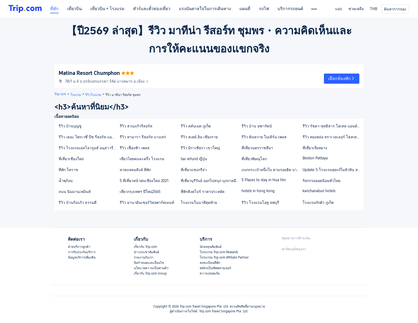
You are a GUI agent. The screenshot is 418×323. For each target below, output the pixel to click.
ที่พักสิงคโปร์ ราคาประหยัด (202, 191)
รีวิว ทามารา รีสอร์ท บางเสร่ (143, 137)
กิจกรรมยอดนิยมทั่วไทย (321, 181)
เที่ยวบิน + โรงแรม (107, 8)
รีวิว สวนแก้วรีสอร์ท (136, 126)
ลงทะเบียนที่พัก (210, 263)
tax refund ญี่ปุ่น (194, 159)
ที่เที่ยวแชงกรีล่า (194, 170)
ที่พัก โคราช (68, 170)
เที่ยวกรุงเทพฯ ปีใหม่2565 (140, 191)
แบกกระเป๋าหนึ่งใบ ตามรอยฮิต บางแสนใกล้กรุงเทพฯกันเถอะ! (272, 170)
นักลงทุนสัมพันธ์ (211, 247)
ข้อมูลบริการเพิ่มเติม (82, 257)
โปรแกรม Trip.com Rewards (219, 252)
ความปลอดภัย (210, 273)
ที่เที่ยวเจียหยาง (315, 148)
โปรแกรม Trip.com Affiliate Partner (224, 257)
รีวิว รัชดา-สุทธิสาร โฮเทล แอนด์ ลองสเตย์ (333, 126)
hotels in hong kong (258, 191)
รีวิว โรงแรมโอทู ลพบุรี (260, 202)
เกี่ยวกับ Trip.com (145, 247)
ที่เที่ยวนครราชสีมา (257, 148)
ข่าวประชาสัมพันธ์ (146, 252)
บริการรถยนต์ (290, 8)
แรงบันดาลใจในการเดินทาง (205, 8)
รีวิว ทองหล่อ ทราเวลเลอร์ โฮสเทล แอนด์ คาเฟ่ (333, 137)
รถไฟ (264, 8)
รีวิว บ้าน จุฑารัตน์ (257, 126)
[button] (341, 79)
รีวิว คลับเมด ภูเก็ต (196, 126)
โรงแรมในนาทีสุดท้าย (199, 202)
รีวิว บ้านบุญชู (70, 126)
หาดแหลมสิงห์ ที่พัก (135, 170)
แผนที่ (244, 8)
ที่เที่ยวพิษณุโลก (254, 159)
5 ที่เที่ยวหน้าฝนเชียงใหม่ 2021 (144, 181)
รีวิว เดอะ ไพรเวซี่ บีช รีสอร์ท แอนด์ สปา (89, 137)
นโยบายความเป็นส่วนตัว (151, 268)
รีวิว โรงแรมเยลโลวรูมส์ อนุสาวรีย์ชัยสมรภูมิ (89, 148)
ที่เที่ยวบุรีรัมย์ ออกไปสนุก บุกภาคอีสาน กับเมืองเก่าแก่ (211, 181)
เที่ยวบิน (74, 8)
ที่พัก (54, 8)
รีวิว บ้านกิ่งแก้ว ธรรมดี (78, 202)
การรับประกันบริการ (81, 252)
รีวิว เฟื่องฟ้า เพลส (135, 148)
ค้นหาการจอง (395, 9)
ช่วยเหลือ (356, 9)
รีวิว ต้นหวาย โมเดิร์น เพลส (264, 137)
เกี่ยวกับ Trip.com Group (150, 273)
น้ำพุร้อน (66, 181)
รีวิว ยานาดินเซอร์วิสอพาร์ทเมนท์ (147, 202)
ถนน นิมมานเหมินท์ (75, 191)
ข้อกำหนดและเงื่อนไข (149, 263)
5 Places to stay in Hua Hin (264, 180)
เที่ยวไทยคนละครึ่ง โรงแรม (142, 159)
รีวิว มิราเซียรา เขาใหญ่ (200, 148)
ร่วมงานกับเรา (144, 257)
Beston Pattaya (315, 158)
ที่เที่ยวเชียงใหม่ (71, 159)
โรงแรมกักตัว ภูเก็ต (318, 202)
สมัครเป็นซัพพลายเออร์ (215, 268)
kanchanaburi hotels (319, 191)
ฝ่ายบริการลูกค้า (79, 247)
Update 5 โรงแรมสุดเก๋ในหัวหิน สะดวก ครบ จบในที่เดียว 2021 (333, 170)
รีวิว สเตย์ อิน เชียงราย (199, 137)
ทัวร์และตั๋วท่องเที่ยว (151, 8)
